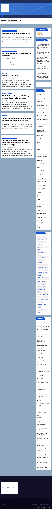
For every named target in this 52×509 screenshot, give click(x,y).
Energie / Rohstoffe (41, 115)
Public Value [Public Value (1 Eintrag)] (43, 281)
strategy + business (42, 441)
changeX (39, 333)
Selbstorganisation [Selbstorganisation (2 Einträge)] (41, 286)
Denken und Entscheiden (43, 108)
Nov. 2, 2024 (6, 147)
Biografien (39, 101)
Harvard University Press (43, 371)
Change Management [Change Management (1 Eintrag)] (42, 241)
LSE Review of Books (42, 382)
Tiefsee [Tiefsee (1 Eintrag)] (46, 299)
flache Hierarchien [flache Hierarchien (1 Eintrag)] (41, 252)
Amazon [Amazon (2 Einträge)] (39, 236)
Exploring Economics (42, 345)
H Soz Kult (39, 368)
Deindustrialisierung (42, 105)
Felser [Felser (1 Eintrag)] (39, 249)
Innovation (39, 138)
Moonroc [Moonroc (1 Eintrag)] (39, 275)
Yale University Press (42, 467)
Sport (38, 199)
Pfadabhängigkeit (41, 178)
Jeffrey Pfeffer (40, 378)
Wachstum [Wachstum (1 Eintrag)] (40, 304)
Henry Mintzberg (41, 375)
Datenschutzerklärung (46, 501)
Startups (39, 203)
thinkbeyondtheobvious (42, 445)
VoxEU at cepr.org (41, 454)
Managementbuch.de (42, 389)
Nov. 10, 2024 (6, 100)
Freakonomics (40, 357)
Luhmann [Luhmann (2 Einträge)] (39, 270)
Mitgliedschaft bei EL (41, 507)
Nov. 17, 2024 (6, 78)
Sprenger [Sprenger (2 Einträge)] (39, 294)
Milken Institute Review (42, 396)
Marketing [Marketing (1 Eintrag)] (45, 270)
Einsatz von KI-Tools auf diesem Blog (39, 504)
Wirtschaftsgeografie (42, 213)
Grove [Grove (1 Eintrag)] (39, 259)
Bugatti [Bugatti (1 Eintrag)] (46, 239)
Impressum (48, 504)
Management (40, 160)
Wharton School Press (42, 457)
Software (39, 192)
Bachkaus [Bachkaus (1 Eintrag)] (45, 236)
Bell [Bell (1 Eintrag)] (42, 239)
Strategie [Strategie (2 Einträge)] (45, 296)
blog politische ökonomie (43, 322)
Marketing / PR (40, 163)
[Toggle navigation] (26, 16)
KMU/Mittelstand (41, 153)
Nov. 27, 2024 (6, 35)
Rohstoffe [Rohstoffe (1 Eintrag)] (44, 284)
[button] (49, 16)
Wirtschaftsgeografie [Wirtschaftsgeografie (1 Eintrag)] (42, 309)
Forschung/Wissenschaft (43, 123)
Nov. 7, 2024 (6, 122)
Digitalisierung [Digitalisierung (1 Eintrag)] (40, 247)
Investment (39, 145)
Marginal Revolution (42, 393)
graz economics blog (42, 361)
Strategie (5, 73)
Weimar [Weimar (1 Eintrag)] (39, 307)
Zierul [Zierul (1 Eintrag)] (39, 312)
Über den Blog (48, 507)
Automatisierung (41, 98)
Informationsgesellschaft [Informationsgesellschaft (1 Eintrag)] (43, 265)
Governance (40, 126)
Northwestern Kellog (42, 408)
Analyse (39, 94)
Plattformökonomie (41, 181)
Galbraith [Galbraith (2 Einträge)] (39, 254)
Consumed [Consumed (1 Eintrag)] (40, 244)
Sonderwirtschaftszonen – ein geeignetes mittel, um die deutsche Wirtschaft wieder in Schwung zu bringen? (16, 143)
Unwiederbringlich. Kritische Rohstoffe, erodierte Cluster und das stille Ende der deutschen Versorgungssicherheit (43, 74)
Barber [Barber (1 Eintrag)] (39, 239)
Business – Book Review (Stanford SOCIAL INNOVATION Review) (43, 328)
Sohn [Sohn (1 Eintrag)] (46, 291)
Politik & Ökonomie (41, 424)
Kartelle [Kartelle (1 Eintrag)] (46, 267)
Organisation (40, 174)
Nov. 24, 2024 (6, 58)
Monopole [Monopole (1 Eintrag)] (45, 272)
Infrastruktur (40, 135)
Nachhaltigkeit (40, 170)
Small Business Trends (42, 438)
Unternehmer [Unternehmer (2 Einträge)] (40, 302)
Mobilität (39, 167)
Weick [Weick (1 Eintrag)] (45, 304)
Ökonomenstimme (41, 412)
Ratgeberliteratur (41, 185)
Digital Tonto (40, 336)
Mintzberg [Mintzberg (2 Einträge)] (40, 272)
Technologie (40, 210)
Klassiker (39, 149)
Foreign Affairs (40, 353)
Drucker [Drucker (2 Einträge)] (46, 247)
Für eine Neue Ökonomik (10, 76)
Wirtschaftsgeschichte (7, 93)
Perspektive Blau (41, 421)
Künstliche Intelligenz (42, 156)
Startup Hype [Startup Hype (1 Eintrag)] (45, 294)
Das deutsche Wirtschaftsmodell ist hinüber (16, 33)
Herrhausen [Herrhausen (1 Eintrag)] (40, 262)
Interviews (39, 142)
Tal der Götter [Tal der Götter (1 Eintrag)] (40, 299)
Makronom (39, 385)
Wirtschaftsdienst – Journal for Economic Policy (42, 463)
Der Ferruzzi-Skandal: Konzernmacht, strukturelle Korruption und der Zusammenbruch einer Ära (43, 60)
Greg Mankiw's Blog (42, 364)
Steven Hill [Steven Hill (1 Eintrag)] (40, 296)
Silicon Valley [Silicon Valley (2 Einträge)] (40, 291)
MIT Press (39, 400)
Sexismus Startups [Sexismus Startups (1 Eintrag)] (41, 289)
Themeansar (3, 504)
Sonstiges (5, 115)
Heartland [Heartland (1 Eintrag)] (44, 259)
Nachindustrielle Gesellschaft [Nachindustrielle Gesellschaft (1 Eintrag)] (41, 278)
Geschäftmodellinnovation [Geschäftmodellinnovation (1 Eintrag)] (43, 257)
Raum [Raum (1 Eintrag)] (39, 284)
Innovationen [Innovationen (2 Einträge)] (40, 267)
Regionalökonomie (41, 188)
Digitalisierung (40, 112)
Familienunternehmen (42, 119)
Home (41, 501)
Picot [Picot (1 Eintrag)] (39, 281)
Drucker (12, 35)
